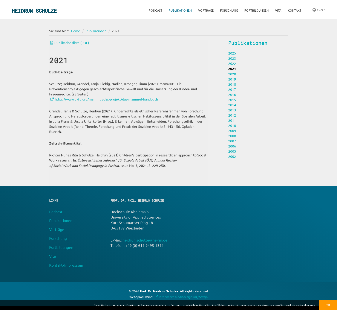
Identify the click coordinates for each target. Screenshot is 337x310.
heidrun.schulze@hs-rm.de (145, 240)
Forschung (229, 10)
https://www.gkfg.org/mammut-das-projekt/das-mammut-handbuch (106, 105)
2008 (232, 136)
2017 (232, 89)
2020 (232, 74)
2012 (232, 115)
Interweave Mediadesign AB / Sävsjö (183, 297)
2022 (232, 63)
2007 (232, 141)
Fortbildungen (256, 10)
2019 (232, 79)
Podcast (155, 10)
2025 (232, 53)
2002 (232, 156)
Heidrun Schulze (34, 10)
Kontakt (294, 10)
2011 (232, 120)
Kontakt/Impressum (66, 265)
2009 (232, 130)
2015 (232, 99)
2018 (232, 84)
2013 (232, 110)
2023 (232, 58)
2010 (232, 125)
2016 (232, 94)
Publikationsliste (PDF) (71, 43)
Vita (278, 10)
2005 (232, 151)
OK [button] (328, 305)
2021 (115, 31)
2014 (232, 105)
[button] (316, 305)
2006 (232, 146)
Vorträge (206, 10)
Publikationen (180, 10)
